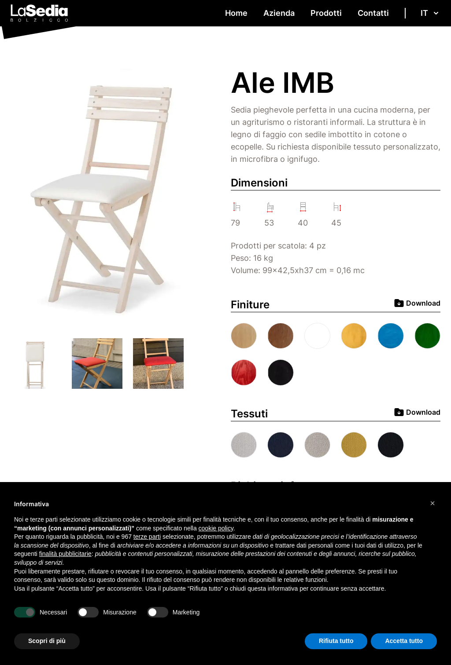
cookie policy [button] (216, 528)
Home (236, 13)
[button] (432, 503)
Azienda (279, 13)
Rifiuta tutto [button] (336, 640)
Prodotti (326, 13)
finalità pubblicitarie (65, 553)
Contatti (373, 13)
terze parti (147, 536)
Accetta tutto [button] (404, 640)
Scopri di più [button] (47, 640)
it (430, 13)
